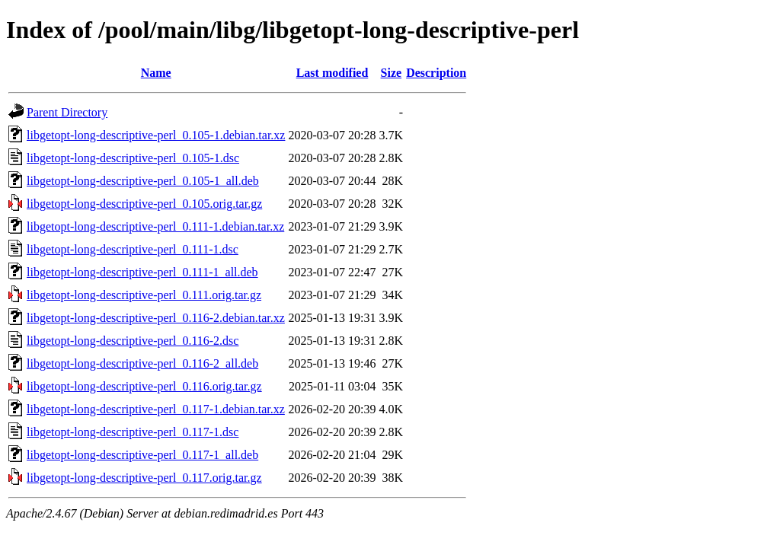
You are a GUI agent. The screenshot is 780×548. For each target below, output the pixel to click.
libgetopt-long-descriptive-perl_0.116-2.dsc (132, 340)
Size (391, 72)
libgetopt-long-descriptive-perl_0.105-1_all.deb (143, 180)
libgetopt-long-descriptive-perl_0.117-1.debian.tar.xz (156, 409)
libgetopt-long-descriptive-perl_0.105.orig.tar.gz (144, 203)
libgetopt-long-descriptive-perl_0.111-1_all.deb (142, 272)
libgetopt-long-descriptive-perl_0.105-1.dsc (133, 157)
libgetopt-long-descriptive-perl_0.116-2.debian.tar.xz (156, 317)
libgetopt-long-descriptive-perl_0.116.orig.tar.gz (144, 386)
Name (156, 72)
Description (436, 72)
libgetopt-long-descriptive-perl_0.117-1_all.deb (142, 454)
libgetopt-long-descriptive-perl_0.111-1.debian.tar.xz (155, 226)
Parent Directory (67, 112)
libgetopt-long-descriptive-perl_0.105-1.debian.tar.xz (156, 135)
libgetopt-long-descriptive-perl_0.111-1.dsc (132, 249)
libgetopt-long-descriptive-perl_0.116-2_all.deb (142, 363)
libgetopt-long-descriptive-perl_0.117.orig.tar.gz (144, 477)
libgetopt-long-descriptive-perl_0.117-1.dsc (132, 431)
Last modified (332, 72)
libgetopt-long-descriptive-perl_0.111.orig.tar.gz (144, 294)
